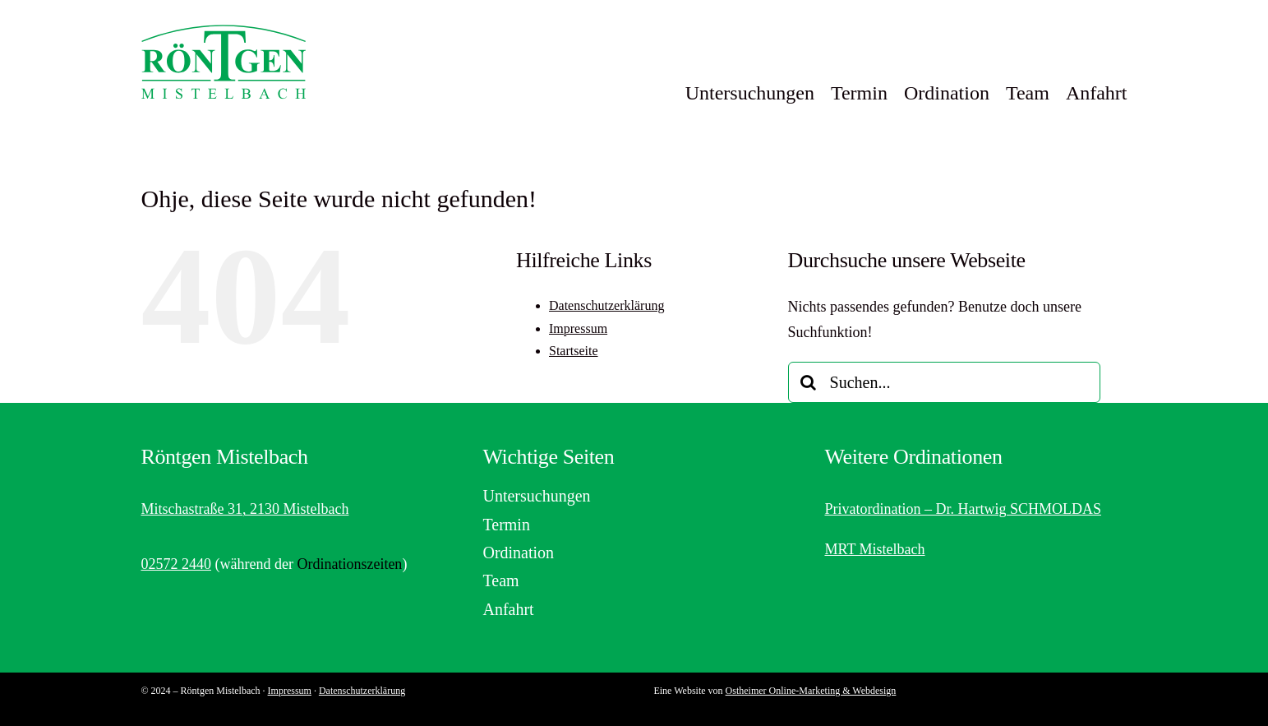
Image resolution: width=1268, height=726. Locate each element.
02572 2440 (176, 564)
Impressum (578, 328)
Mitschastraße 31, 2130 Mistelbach (244, 509)
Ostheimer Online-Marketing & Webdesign (811, 690)
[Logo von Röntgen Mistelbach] (224, 32)
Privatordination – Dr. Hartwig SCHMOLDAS (962, 509)
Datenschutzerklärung (606, 305)
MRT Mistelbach (874, 549)
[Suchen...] (944, 382)
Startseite (573, 351)
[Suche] (808, 382)
